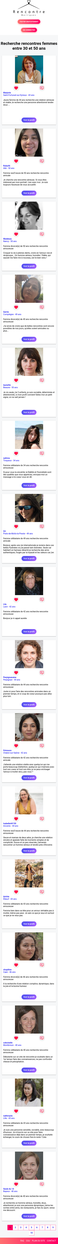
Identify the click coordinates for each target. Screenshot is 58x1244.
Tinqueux (7, 460)
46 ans (12, 972)
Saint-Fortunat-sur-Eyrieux (15, 95)
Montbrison (8, 1045)
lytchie (6, 896)
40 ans (18, 1045)
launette (7, 385)
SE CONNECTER (29, 30)
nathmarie (8, 1116)
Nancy (6, 241)
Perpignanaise (9, 677)
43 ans (31, 95)
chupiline (7, 969)
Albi (5, 168)
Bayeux (6, 1191)
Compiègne (8, 314)
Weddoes (7, 239)
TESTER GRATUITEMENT (29, 22)
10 (31, 1233)
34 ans (16, 460)
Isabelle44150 (9, 823)
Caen (5, 972)
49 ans (18, 314)
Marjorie (7, 92)
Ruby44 (6, 166)
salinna (6, 458)
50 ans (11, 168)
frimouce (7, 750)
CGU (28, 1241)
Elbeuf (6, 899)
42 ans (12, 606)
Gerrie (6, 312)
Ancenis (6, 826)
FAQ (22, 1241)
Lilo (5, 604)
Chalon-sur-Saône (11, 753)
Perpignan (7, 680)
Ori (4, 531)
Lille (5, 1118)
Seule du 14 (8, 1189)
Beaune (6, 387)
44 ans (17, 680)
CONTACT (51, 1241)
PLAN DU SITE (38, 1241)
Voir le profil (28, 120)
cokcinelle (7, 1043)
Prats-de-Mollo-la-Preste (14, 533)
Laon (5, 606)
